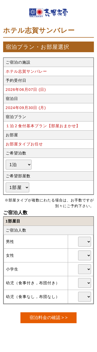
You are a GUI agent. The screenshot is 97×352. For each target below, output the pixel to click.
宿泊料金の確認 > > (48, 317)
